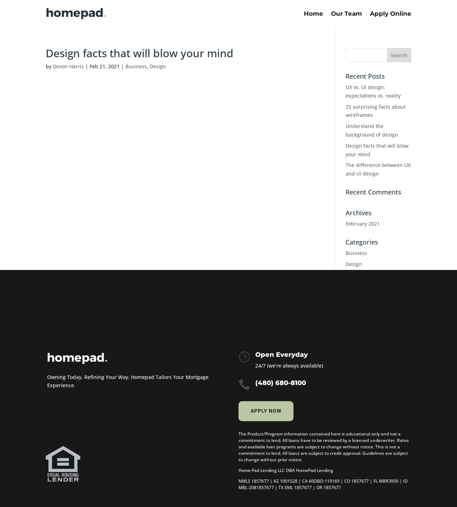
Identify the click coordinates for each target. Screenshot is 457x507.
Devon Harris (68, 66)
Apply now (266, 411)
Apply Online (390, 13)
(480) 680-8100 (280, 383)
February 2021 (363, 223)
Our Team (346, 13)
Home (313, 13)
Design (158, 66)
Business (136, 66)
